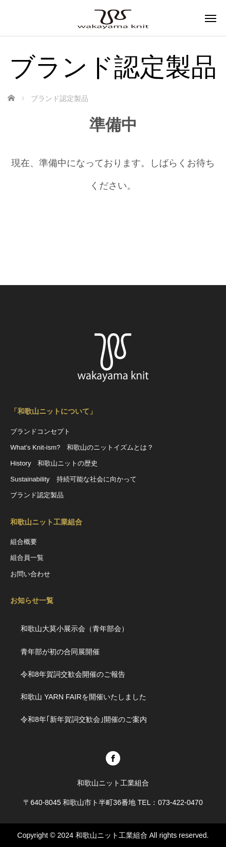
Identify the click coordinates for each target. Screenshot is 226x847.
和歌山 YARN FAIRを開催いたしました (87, 697)
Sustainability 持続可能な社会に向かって (73, 479)
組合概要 (23, 542)
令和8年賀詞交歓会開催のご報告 (73, 674)
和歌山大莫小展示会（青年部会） (74, 628)
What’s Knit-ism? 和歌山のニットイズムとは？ (82, 447)
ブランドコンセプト (40, 431)
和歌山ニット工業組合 (111, 835)
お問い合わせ (30, 574)
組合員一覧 (27, 557)
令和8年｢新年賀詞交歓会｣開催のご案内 (84, 719)
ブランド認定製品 (37, 495)
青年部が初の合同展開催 (60, 652)
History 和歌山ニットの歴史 (54, 463)
